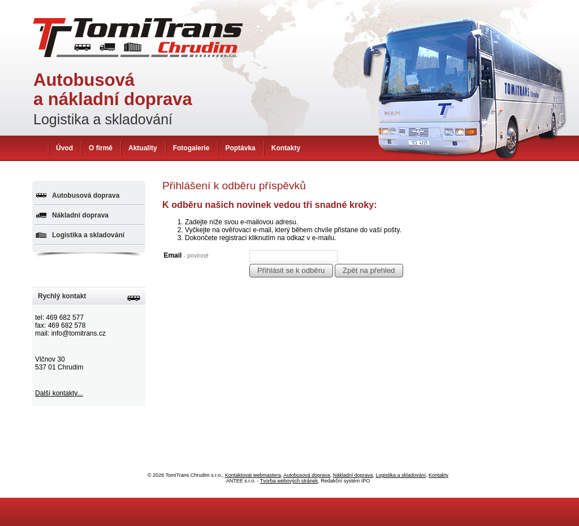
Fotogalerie (191, 148)
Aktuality (142, 148)
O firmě (101, 148)
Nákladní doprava (80, 215)
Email (185, 255)
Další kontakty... (59, 393)
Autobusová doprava (85, 195)
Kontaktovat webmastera (253, 475)
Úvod (64, 148)
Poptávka (240, 148)
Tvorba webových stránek (289, 481)
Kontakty (285, 148)
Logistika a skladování (88, 235)
